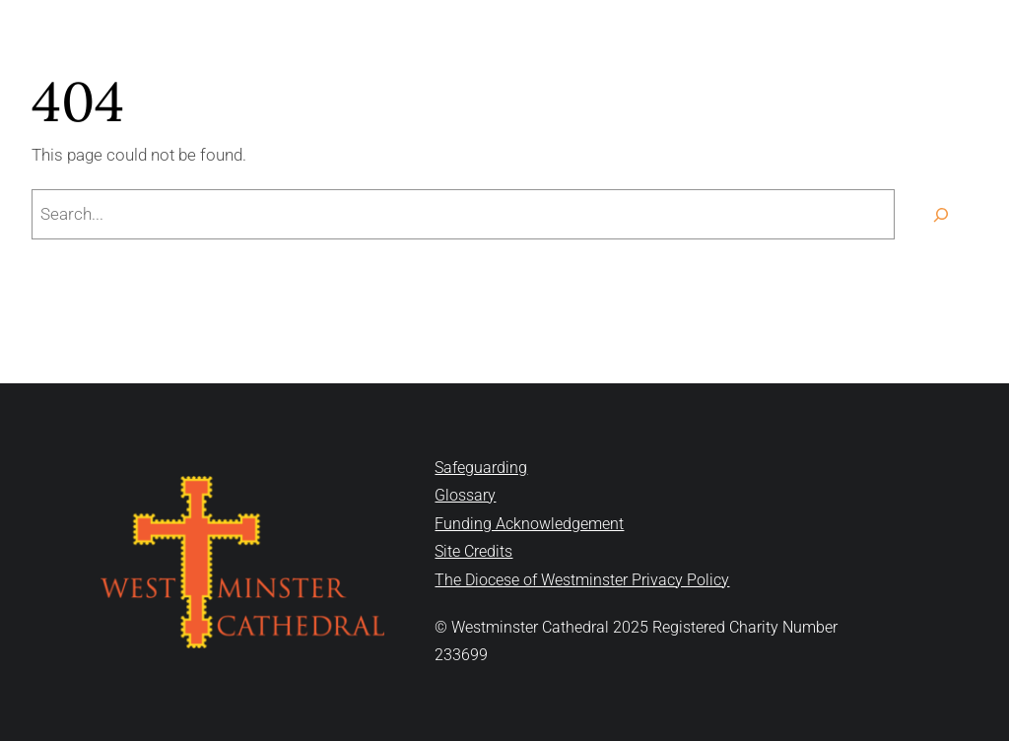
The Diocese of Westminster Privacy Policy (582, 580)
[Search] (941, 214)
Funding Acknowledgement (529, 523)
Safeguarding (481, 467)
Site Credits (473, 551)
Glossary (465, 495)
